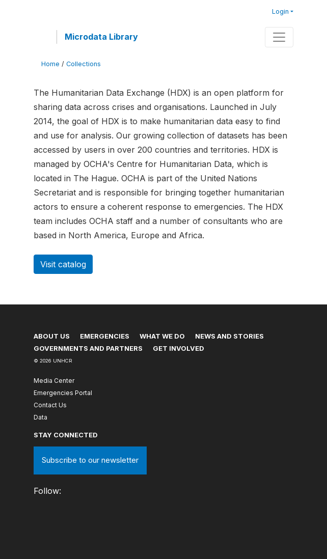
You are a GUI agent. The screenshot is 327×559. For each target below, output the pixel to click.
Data (40, 417)
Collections (83, 64)
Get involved (178, 348)
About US (52, 336)
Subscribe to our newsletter (90, 460)
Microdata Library (101, 37)
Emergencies (104, 336)
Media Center (54, 380)
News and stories (229, 336)
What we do (162, 336)
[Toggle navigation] (279, 37)
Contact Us (50, 405)
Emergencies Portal (63, 393)
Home (50, 64)
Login (280, 11)
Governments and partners (88, 348)
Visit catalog (63, 264)
